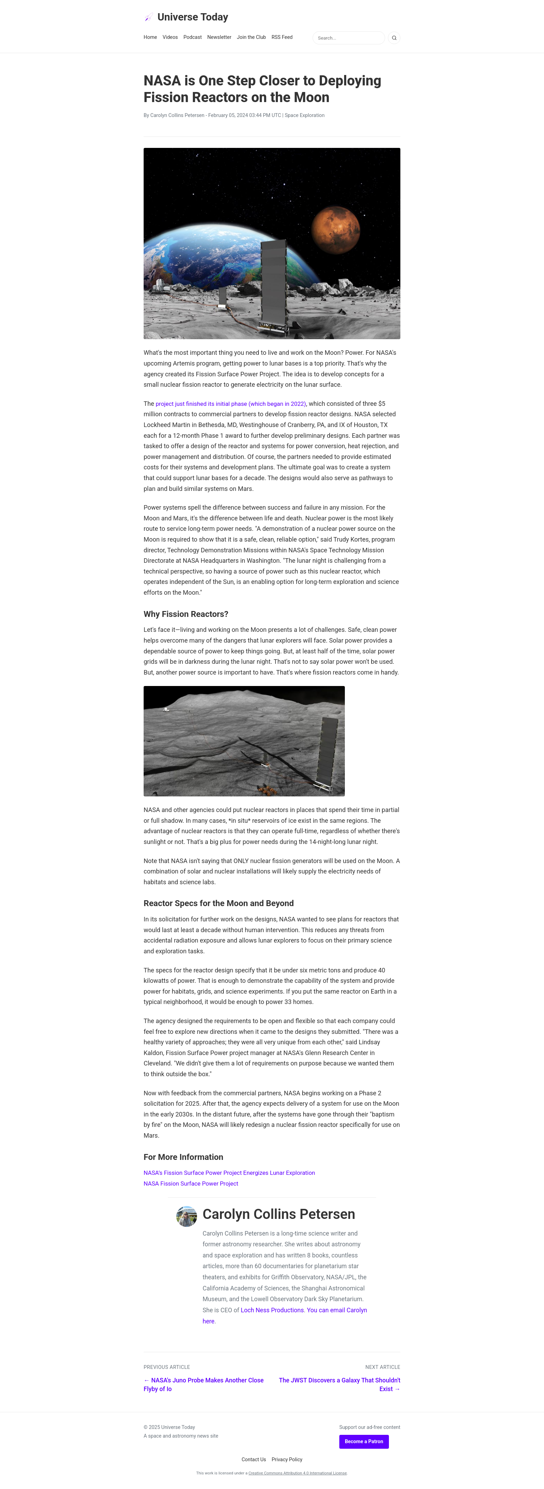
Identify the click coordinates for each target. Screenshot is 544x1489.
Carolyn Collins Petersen (177, 117)
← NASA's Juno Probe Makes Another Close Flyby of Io (204, 1386)
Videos (170, 39)
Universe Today (189, 17)
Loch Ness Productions (272, 1311)
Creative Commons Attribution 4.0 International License (297, 1474)
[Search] (394, 39)
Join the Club (251, 39)
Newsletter (219, 39)
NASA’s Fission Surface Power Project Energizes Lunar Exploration (235, 1174)
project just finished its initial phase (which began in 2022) (236, 405)
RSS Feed (282, 39)
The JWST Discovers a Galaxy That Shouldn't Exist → (339, 1386)
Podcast (193, 39)
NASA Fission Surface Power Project (194, 1184)
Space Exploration (305, 117)
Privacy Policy (287, 1461)
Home (150, 39)
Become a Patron (364, 1443)
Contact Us (253, 1461)
